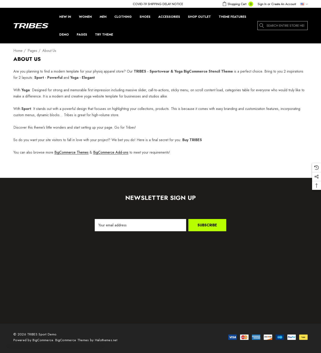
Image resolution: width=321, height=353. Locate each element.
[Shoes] (145, 17)
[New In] (65, 17)
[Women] (85, 17)
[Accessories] (169, 17)
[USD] (303, 4)
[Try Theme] (104, 35)
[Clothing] (123, 17)
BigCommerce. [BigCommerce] (44, 340)
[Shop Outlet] (199, 17)
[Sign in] (262, 4)
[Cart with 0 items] (237, 4)
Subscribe (207, 225)
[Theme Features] (232, 17)
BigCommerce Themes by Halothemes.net (86, 340)
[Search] (261, 25)
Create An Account (283, 4)
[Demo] (64, 35)
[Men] (103, 17)
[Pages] (82, 35)
